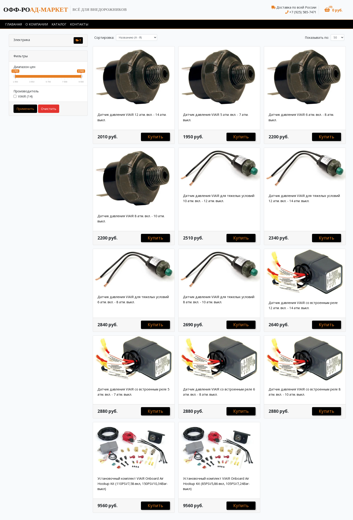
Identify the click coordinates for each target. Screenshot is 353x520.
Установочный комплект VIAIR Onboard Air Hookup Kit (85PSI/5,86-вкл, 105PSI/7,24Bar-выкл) (216, 483)
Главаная (13, 24)
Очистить (48, 109)
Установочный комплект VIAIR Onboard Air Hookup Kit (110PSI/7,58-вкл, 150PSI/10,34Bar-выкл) (132, 483)
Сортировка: (104, 37)
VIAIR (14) (25, 96)
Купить (155, 137)
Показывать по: (317, 37)
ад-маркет (35, 9)
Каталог (59, 24)
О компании (36, 24)
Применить (25, 109)
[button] (333, 10)
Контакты (79, 24)
